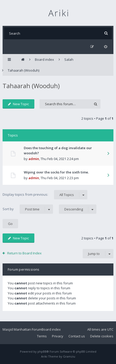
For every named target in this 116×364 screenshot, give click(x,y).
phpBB (42, 351)
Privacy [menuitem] (57, 336)
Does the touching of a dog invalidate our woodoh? (58, 150)
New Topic (18, 104)
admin (33, 158)
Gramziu (69, 356)
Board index (51, 329)
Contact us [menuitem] (76, 336)
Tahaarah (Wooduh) (31, 85)
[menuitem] (105, 47)
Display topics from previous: (45, 194)
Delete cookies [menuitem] (101, 336)
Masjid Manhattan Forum (22, 329)
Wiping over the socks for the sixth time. (56, 172)
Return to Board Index (24, 253)
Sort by (28, 209)
